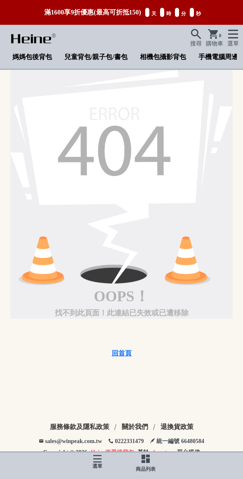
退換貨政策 (176, 426)
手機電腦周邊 (218, 56)
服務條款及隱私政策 (79, 426)
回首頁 (122, 353)
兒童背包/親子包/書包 (95, 56)
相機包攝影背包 (163, 56)
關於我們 (135, 426)
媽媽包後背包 (32, 56)
